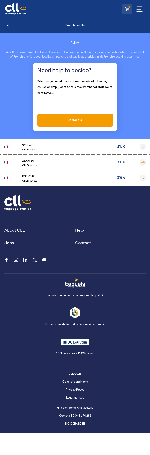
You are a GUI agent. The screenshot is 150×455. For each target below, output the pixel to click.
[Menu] (139, 9)
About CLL (14, 230)
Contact (83, 243)
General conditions (75, 381)
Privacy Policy (75, 389)
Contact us (75, 120)
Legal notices (75, 397)
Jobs (9, 243)
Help (79, 230)
